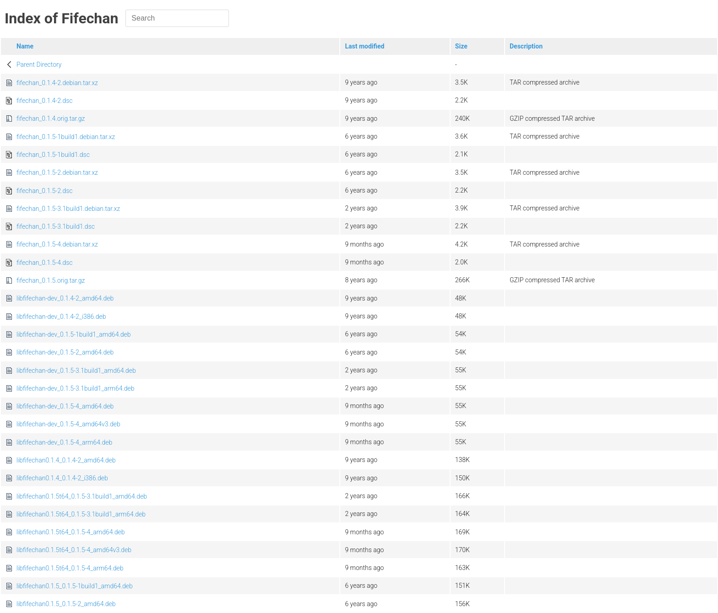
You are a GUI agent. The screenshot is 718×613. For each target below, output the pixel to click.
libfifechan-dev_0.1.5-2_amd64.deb (65, 352)
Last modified (364, 46)
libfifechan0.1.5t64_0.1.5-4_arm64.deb (70, 568)
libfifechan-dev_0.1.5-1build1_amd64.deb (73, 334)
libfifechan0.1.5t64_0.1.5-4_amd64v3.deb (73, 550)
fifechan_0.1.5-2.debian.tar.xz (57, 172)
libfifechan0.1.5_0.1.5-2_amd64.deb (66, 604)
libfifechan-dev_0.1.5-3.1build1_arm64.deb (75, 388)
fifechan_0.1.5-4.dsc (44, 262)
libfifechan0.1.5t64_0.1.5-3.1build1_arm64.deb (81, 514)
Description (526, 46)
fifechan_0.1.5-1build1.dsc (53, 154)
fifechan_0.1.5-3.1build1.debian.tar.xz (68, 208)
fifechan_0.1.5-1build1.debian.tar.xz (65, 136)
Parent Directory (39, 64)
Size (461, 46)
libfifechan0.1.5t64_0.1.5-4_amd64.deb (70, 532)
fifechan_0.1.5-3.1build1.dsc (55, 226)
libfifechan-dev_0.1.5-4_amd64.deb (65, 406)
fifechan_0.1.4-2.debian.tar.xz (57, 82)
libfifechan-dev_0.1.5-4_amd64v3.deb (68, 424)
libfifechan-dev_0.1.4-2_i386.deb (61, 316)
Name (24, 46)
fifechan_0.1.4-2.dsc (44, 100)
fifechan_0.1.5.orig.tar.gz (50, 280)
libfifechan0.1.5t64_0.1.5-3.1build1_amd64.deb (81, 496)
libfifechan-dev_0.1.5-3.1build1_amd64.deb (76, 370)
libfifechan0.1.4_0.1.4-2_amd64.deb (66, 460)
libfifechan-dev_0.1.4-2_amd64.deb (65, 298)
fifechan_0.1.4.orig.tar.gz (50, 118)
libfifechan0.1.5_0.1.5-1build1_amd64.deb (74, 586)
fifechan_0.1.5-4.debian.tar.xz (57, 244)
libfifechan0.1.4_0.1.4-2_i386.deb (62, 478)
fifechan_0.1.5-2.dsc (44, 190)
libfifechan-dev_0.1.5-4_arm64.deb (64, 442)
